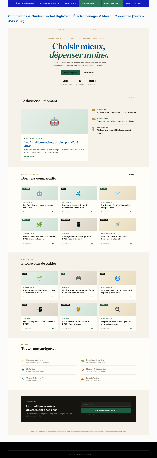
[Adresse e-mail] (106, 404)
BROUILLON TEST (133, 3)
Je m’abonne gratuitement (105, 410)
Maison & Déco (90, 3)
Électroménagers (25, 3)
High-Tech (71, 3)
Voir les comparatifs (70, 73)
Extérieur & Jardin (49, 3)
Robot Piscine (112, 3)
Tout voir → (132, 97)
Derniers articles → (89, 72)
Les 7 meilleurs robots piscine (72, 30)
